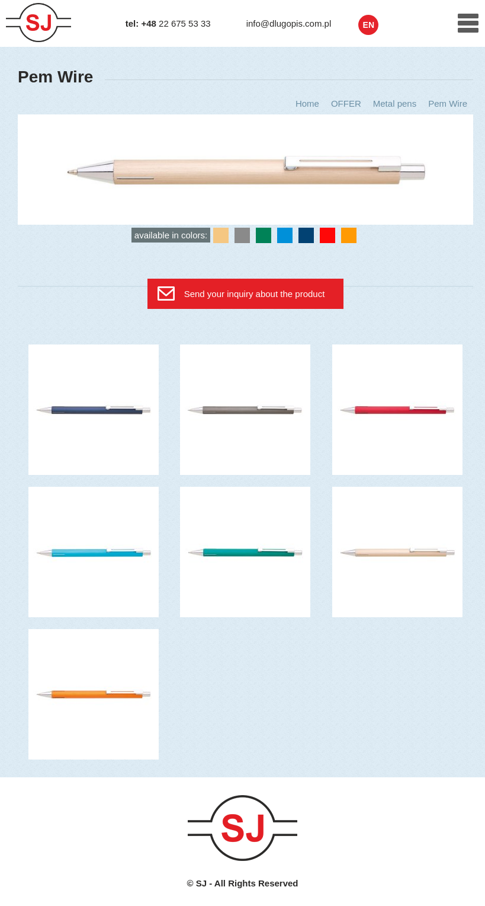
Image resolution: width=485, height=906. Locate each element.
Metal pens (394, 103)
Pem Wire (447, 103)
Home (307, 103)
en (368, 25)
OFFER (346, 103)
